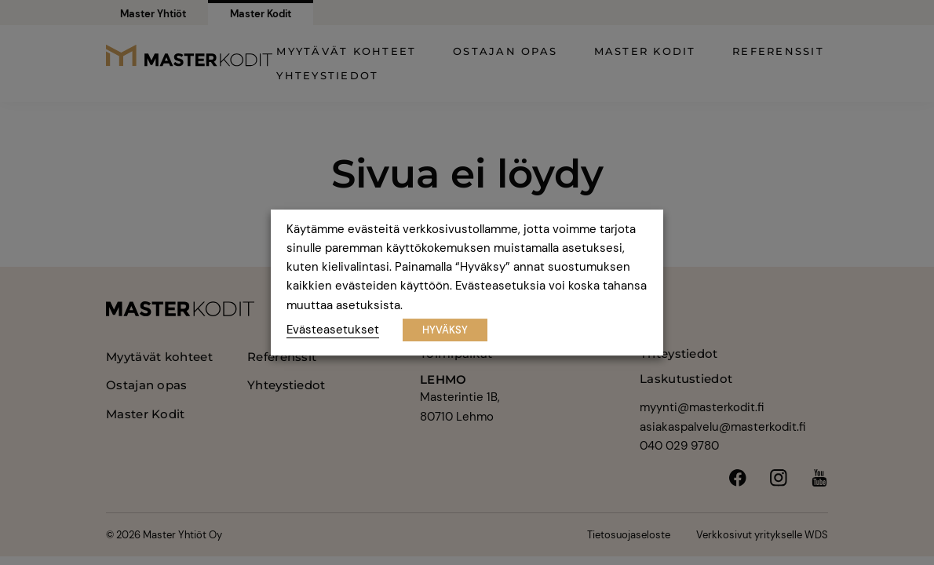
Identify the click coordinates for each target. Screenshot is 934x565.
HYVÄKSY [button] (445, 330)
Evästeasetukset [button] (332, 329)
